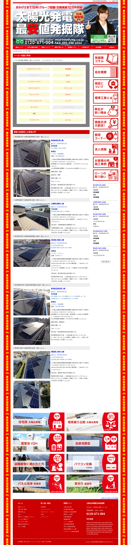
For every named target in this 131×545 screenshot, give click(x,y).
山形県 (102, 522)
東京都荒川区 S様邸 (99, 185)
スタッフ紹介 (41, 541)
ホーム (20, 503)
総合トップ (19, 47)
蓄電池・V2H (68, 514)
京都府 (99, 528)
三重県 (92, 528)
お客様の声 (85, 47)
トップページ (17, 51)
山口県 (107, 530)
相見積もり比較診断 (70, 512)
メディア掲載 (21, 526)
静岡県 (110, 526)
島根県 (96, 530)
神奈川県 (107, 524)
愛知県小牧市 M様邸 (99, 248)
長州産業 (43, 507)
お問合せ (112, 47)
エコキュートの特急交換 (71, 531)
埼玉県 (95, 524)
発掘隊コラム (72, 47)
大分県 (88, 534)
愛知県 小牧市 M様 (57, 352)
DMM (42, 514)
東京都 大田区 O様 (57, 240)
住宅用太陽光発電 (68, 509)
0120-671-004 (95, 514)
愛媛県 (92, 532)
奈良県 (110, 528)
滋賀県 (95, 528)
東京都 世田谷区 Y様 (58, 288)
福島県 (106, 522)
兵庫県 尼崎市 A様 (57, 203)
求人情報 (48, 541)
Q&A (19, 514)
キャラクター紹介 (23, 521)
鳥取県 (93, 530)
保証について (45, 47)
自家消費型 (67, 517)
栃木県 (88, 524)
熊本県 (110, 532)
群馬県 (92, 524)
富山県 (88, 526)
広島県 (104, 530)
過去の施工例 (105, 261)
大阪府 (102, 528)
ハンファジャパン (46, 509)
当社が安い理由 (22, 509)
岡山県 (100, 530)
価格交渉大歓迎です (23, 524)
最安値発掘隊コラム (70, 529)
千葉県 (99, 524)
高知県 (95, 532)
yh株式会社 (67, 507)
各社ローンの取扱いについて (26, 517)
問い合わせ (27, 541)
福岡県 (99, 532)
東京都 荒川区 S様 (57, 140)
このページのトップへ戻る (109, 498)
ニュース (33, 541)
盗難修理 (67, 519)
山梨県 (99, 526)
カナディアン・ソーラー (47, 512)
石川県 (92, 526)
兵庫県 (106, 528)
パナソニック (44, 517)
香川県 (88, 532)
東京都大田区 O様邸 (99, 214)
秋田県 (99, 522)
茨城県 (110, 522)
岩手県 (92, 522)
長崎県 (106, 532)
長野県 (102, 526)
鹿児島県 (96, 534)
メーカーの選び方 (23, 519)
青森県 (88, 522)
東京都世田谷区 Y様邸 (100, 231)
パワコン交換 (68, 521)
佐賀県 (102, 532)
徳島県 (111, 530)
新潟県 (111, 524)
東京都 (102, 524)
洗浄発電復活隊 (69, 524)
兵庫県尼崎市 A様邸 (99, 202)
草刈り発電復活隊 (69, 526)
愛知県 (88, 528)
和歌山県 (88, 530)
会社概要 (98, 47)
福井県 (95, 526)
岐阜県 (106, 526)
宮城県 (95, 522)
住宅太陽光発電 (33, 47)
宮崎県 (92, 534)
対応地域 (89, 519)
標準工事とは (59, 47)
